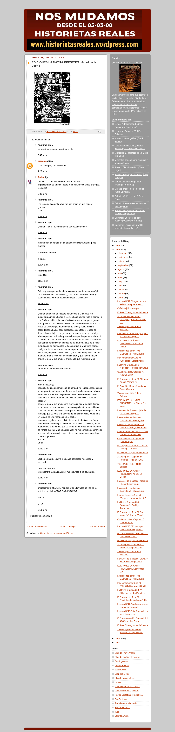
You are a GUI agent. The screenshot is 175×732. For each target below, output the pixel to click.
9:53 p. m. (42, 232)
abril (120, 285)
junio (120, 277)
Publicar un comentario (41, 516)
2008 (118, 245)
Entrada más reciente (36, 527)
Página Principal (68, 527)
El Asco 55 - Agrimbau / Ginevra (132, 452)
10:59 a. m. (43, 478)
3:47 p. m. (42, 155)
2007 (118, 249)
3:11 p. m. (42, 510)
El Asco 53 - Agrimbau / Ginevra (132, 625)
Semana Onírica (122, 707)
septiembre (123, 265)
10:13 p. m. (43, 449)
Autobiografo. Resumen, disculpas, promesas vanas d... (131, 319)
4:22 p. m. (42, 171)
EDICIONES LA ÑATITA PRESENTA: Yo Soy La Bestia (129, 474)
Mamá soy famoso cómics (127, 686)
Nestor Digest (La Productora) (129, 695)
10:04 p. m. (43, 265)
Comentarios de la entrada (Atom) (56, 533)
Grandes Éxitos (122, 674)
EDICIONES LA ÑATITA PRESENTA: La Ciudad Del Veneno (131, 403)
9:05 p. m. (42, 374)
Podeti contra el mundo (126, 703)
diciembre (123, 253)
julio (120, 273)
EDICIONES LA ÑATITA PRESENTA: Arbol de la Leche (130, 344)
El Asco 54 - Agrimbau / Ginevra (132, 540)
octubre (122, 261)
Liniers (118, 682)
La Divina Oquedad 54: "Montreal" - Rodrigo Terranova (128, 505)
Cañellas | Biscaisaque (128, 308)
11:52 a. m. (43, 281)
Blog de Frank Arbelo (125, 653)
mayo (121, 281)
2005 (118, 642)
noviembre (123, 257)
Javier (41, 177)
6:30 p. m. (42, 194)
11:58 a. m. (43, 303)
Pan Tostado (121, 699)
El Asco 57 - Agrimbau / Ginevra (132, 312)
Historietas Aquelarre (125, 678)
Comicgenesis (121, 661)
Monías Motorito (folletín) (126, 691)
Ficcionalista (120, 670)
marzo (121, 290)
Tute (117, 712)
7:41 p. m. (42, 216)
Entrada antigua (97, 527)
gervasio (42, 161)
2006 (118, 638)
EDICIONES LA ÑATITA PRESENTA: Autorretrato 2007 (130, 569)
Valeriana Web (122, 716)
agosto (121, 269)
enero (121, 298)
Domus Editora (122, 665)
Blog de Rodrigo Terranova (127, 657)
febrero (121, 293)
